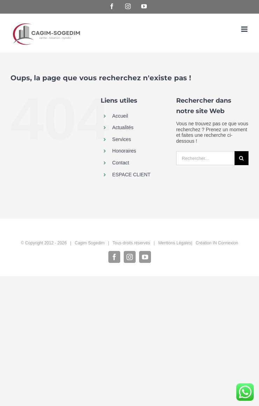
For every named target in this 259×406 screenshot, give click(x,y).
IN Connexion (225, 243)
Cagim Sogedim (90, 243)
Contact (120, 162)
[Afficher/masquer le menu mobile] (245, 29)
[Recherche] (242, 158)
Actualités (123, 127)
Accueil (120, 116)
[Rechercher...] (205, 158)
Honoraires (124, 151)
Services (121, 139)
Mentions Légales (174, 243)
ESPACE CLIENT (131, 174)
